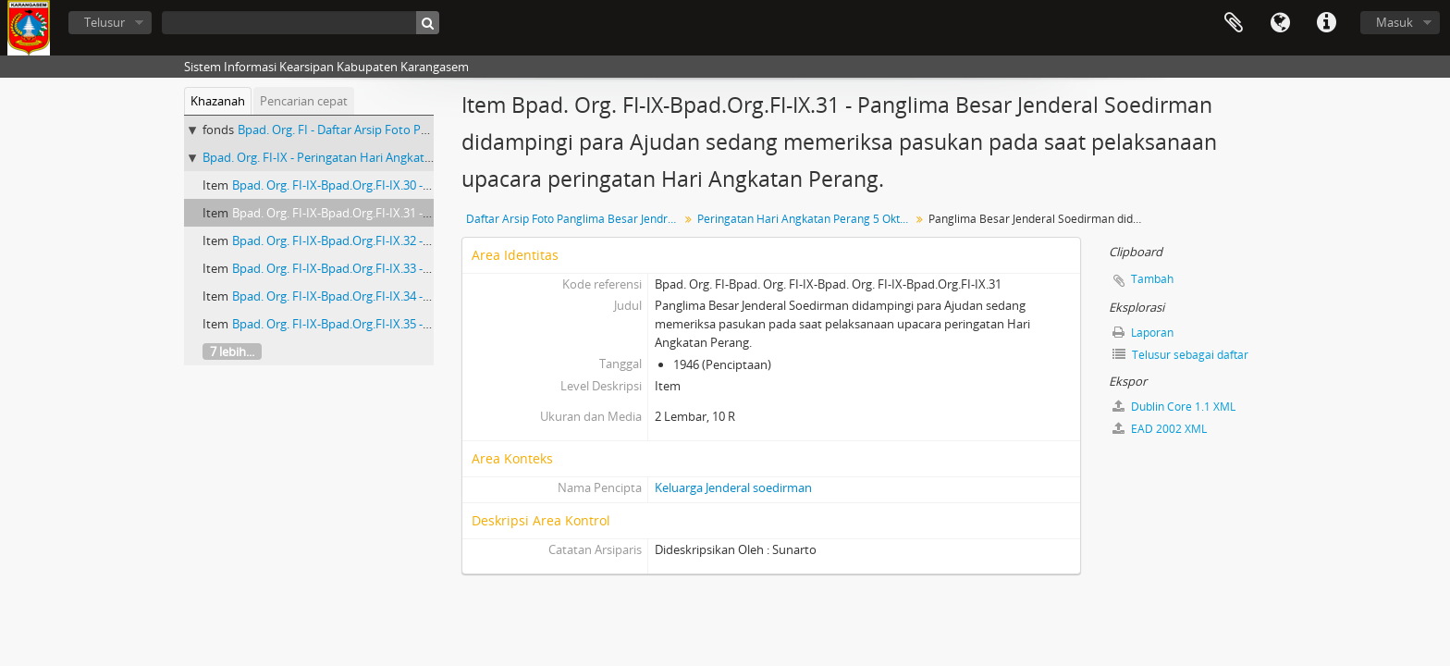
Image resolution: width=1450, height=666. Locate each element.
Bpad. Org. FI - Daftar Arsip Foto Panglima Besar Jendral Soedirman (419, 129)
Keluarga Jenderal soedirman (733, 487)
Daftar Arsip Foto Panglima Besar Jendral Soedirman (574, 219)
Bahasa (1280, 23)
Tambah (1152, 279)
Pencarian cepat (304, 100)
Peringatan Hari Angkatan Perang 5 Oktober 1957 (806, 219)
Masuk (1394, 22)
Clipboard (1233, 23)
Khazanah (217, 100)
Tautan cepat (1326, 23)
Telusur (104, 22)
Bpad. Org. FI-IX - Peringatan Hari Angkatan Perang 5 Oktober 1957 (385, 157)
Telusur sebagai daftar (1180, 355)
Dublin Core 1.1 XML (1173, 406)
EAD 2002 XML (1159, 429)
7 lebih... (232, 351)
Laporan (1143, 332)
